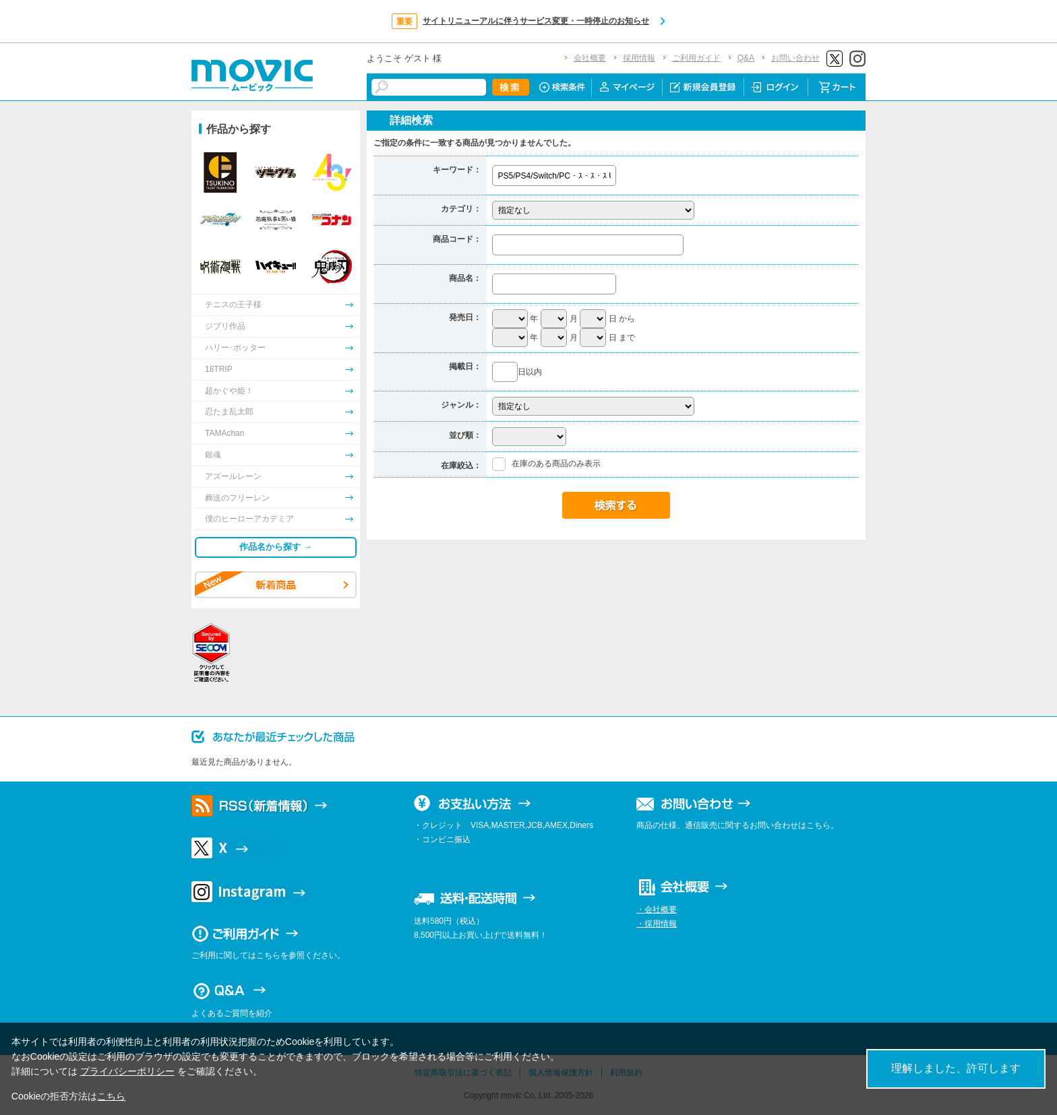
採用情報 (639, 58)
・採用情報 (656, 923)
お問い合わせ (795, 58)
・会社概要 (656, 909)
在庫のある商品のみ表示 (556, 463)
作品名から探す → (275, 547)
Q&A (745, 58)
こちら (111, 1096)
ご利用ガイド (696, 58)
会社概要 (590, 58)
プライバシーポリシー (127, 1071)
